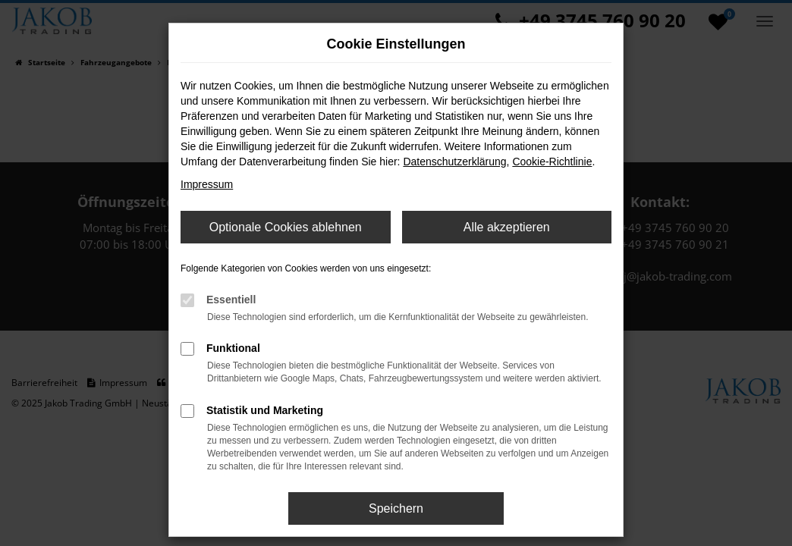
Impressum (207, 184)
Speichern (396, 508)
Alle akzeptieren (507, 227)
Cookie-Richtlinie (552, 161)
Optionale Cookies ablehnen (285, 227)
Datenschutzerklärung (454, 161)
